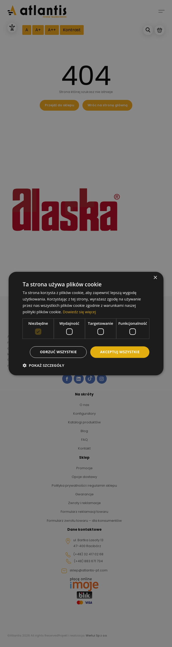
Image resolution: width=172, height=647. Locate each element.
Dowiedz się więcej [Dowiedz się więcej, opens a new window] (79, 311)
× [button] (155, 278)
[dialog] (86, 323)
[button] (43, 365)
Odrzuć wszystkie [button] (58, 351)
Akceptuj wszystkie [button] (119, 351)
